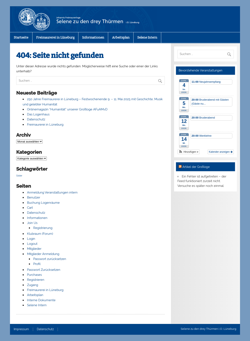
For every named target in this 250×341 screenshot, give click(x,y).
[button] (189, 152)
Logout (32, 244)
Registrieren (35, 280)
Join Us (32, 223)
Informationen (93, 37)
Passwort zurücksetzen (49, 259)
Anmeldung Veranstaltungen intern (52, 192)
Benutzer (33, 197)
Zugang (32, 285)
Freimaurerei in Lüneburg (55, 37)
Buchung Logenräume (43, 203)
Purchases (34, 275)
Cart (30, 208)
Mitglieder (34, 249)
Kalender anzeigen (220, 151)
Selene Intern (147, 37)
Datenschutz (36, 119)
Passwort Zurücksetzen (43, 270)
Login (31, 239)
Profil (37, 264)
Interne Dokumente (41, 300)
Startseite (21, 37)
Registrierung (42, 228)
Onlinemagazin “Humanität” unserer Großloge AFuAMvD (67, 109)
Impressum (21, 329)
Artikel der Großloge (196, 167)
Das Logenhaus (38, 114)
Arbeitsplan (121, 37)
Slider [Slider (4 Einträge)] (19, 175)
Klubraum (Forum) (40, 234)
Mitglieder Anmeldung (43, 254)
